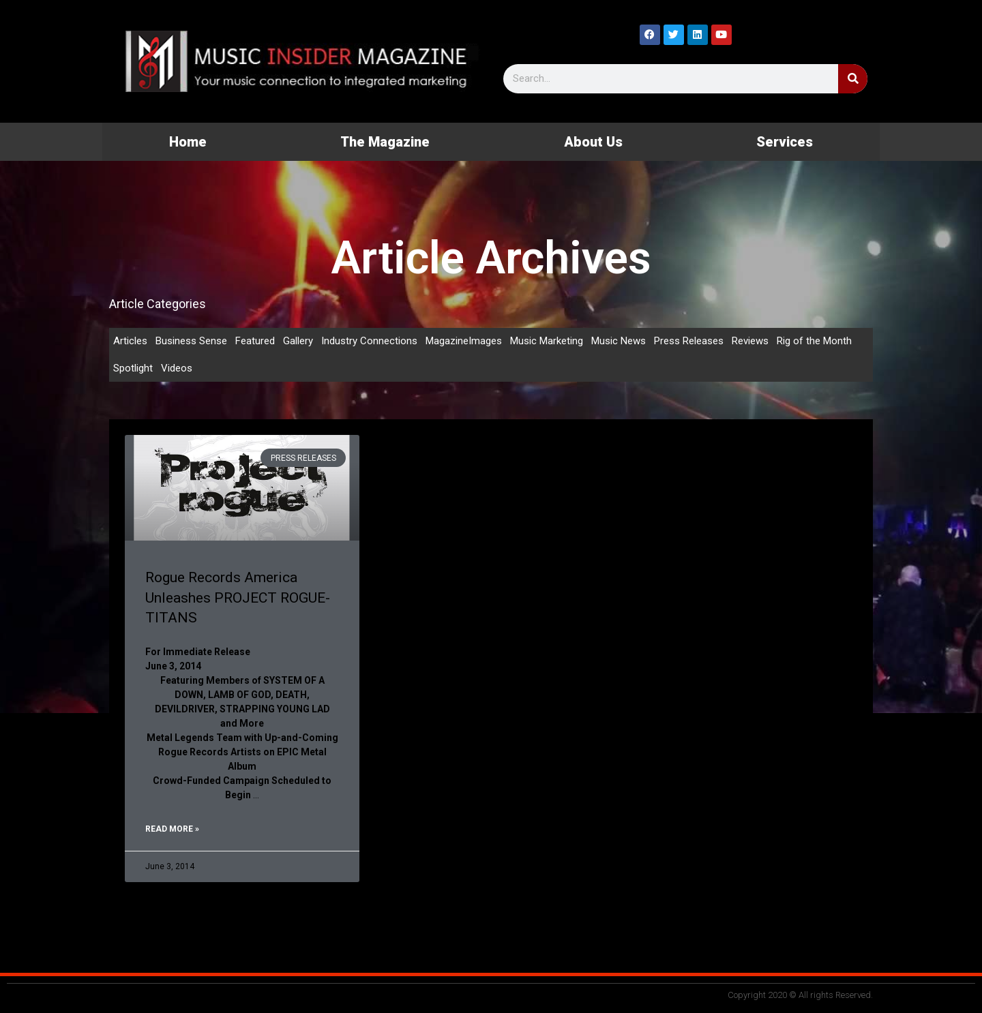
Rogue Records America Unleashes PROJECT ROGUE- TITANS (237, 597)
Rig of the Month (814, 341)
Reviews (750, 341)
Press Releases (689, 341)
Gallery (298, 341)
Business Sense (191, 341)
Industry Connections (369, 341)
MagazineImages (464, 341)
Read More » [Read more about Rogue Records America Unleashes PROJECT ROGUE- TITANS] (172, 829)
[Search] (852, 78)
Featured (255, 341)
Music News (618, 341)
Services (784, 142)
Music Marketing (546, 341)
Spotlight (133, 368)
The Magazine (385, 142)
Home (188, 142)
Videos (176, 368)
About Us (593, 142)
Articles (130, 341)
